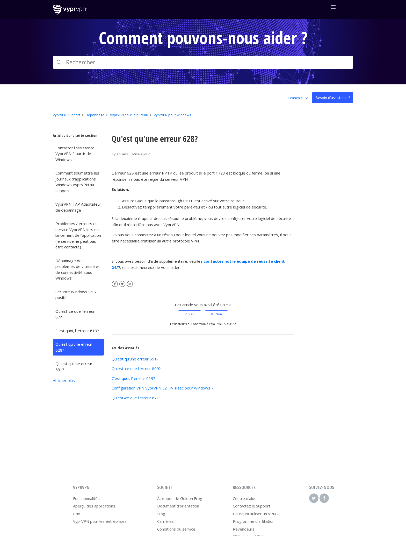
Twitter (122, 284)
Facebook (115, 284)
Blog (161, 513)
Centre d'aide (245, 498)
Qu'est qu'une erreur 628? (73, 347)
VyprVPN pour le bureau (129, 115)
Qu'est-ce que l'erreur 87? (75, 314)
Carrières (165, 521)
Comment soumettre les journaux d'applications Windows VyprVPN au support (77, 181)
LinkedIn (130, 284)
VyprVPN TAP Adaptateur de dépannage (78, 207)
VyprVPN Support (66, 115)
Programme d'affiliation (253, 521)
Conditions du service (176, 529)
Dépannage (95, 115)
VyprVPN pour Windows (172, 115)
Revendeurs (244, 529)
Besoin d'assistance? (332, 97)
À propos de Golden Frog (179, 498)
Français (296, 97)
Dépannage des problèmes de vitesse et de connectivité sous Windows (77, 269)
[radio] (189, 314)
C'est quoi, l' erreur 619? (77, 330)
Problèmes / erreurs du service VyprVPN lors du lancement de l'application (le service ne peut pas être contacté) (78, 235)
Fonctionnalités (86, 498)
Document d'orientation (178, 506)
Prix (76, 513)
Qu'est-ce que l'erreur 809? (136, 368)
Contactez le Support (251, 506)
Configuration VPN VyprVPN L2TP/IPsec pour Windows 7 (163, 388)
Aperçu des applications (94, 506)
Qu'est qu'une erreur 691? (73, 366)
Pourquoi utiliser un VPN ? (256, 513)
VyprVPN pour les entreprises (100, 521)
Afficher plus (64, 380)
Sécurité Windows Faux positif (76, 294)
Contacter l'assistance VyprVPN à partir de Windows (75, 153)
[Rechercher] (203, 62)
